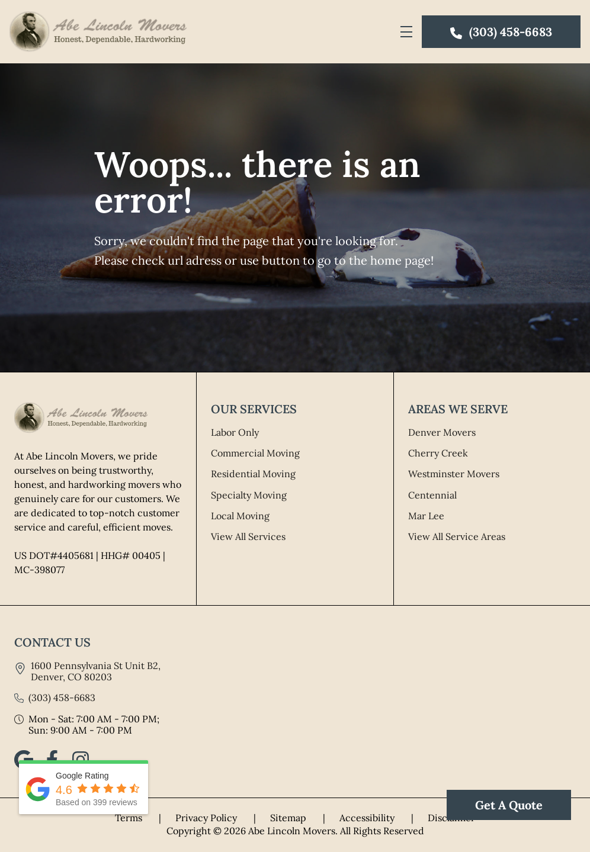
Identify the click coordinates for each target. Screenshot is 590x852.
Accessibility (383, 818)
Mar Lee (426, 516)
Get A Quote (509, 805)
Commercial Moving (255, 453)
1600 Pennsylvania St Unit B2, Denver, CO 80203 (96, 671)
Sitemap (304, 818)
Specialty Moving (249, 495)
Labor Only (235, 432)
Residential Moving (253, 474)
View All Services (248, 536)
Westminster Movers (453, 474)
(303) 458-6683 (61, 697)
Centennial (432, 495)
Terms (145, 818)
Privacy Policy (222, 818)
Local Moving (240, 516)
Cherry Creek (438, 453)
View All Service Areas (456, 536)
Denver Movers (442, 432)
